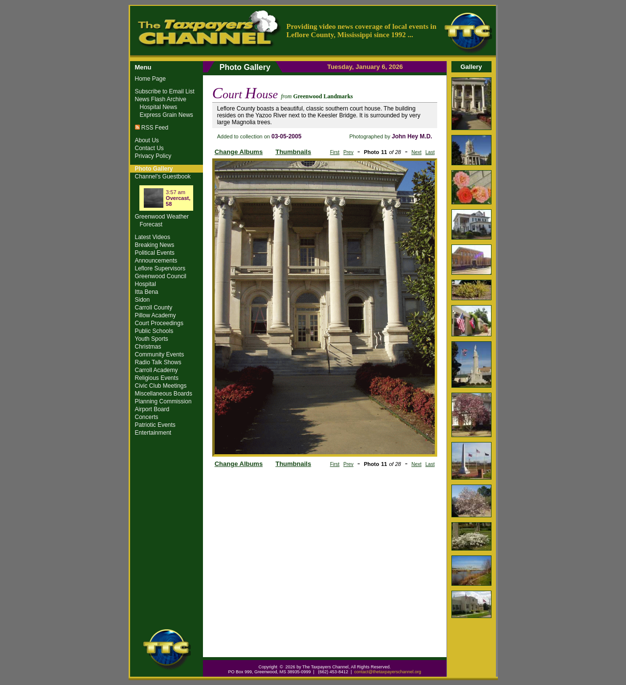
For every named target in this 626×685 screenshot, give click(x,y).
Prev (348, 152)
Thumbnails (293, 151)
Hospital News (159, 107)
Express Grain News (166, 114)
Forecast (151, 224)
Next (416, 152)
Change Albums (239, 151)
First (334, 152)
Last (430, 152)
